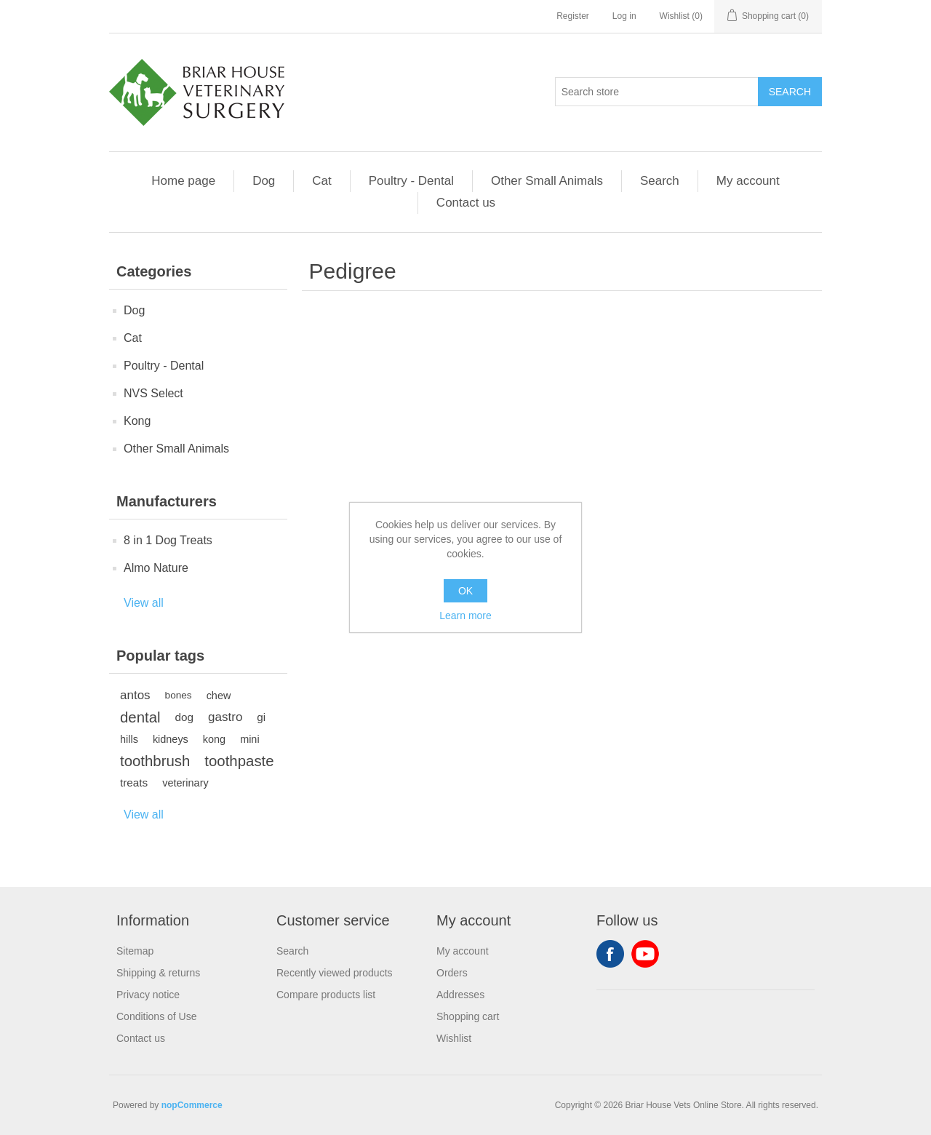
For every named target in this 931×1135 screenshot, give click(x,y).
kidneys (170, 739)
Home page (183, 181)
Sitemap (134, 951)
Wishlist (453, 1038)
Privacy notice (148, 994)
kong (214, 739)
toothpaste (238, 761)
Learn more (465, 615)
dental (140, 717)
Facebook (610, 954)
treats (134, 782)
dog (184, 717)
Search (659, 181)
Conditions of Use (156, 1016)
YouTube (645, 954)
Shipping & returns (158, 973)
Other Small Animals (547, 181)
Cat (321, 181)
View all (144, 603)
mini (249, 739)
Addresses (460, 994)
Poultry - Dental (411, 181)
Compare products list (325, 994)
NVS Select (153, 393)
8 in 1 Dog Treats (168, 540)
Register (572, 16)
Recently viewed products (334, 973)
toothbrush (155, 761)
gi (261, 717)
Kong (137, 421)
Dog (263, 181)
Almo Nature (156, 568)
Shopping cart (467, 1016)
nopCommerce (192, 1105)
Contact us (465, 203)
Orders (452, 973)
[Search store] (657, 91)
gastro (225, 717)
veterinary (185, 783)
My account (748, 181)
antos (135, 695)
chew (219, 695)
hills (129, 739)
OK (465, 591)
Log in (624, 16)
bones (178, 695)
